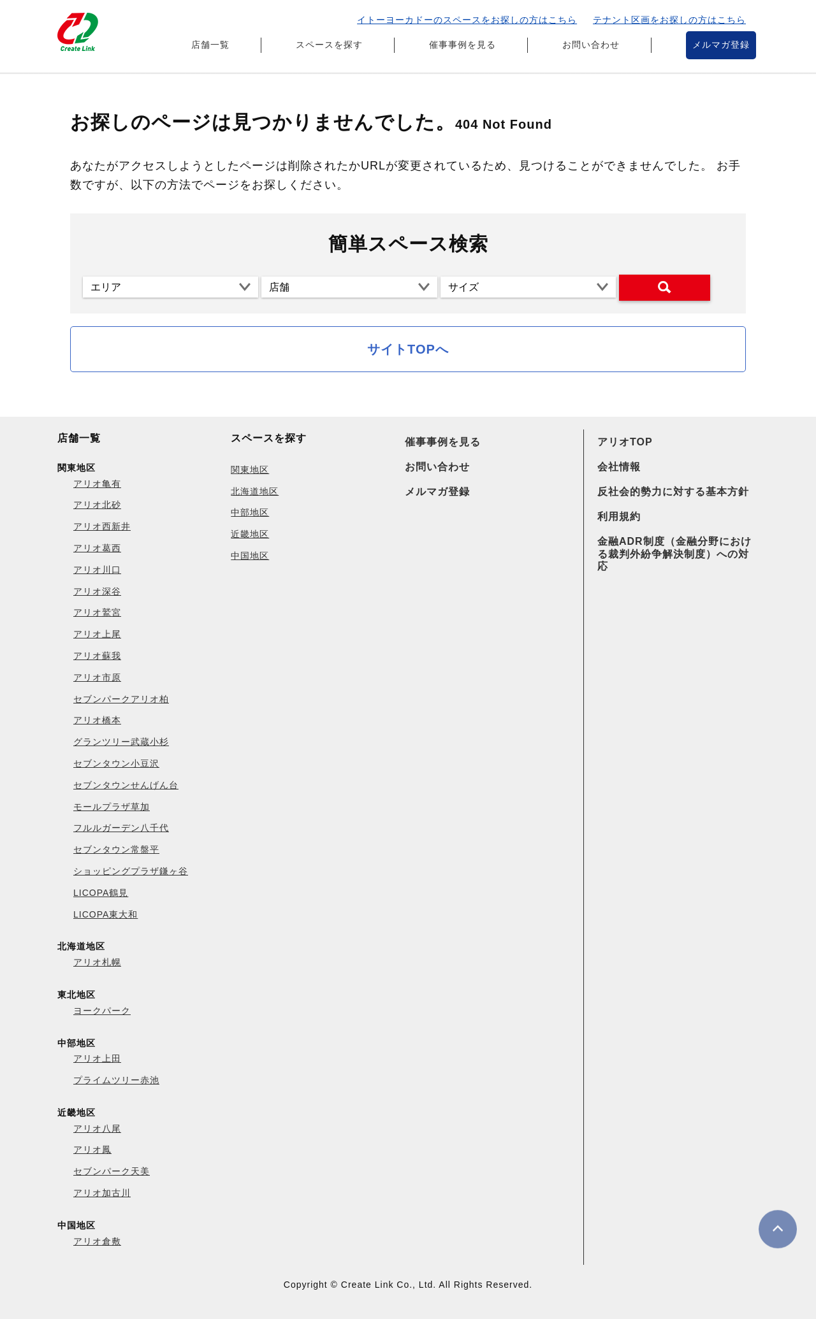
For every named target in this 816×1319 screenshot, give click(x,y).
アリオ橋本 (97, 720)
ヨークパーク (102, 1010)
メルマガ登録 (721, 45)
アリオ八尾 (97, 1128)
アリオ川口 (97, 570)
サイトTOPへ (408, 349)
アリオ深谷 (97, 591)
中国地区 (250, 556)
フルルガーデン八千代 (121, 828)
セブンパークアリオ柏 (121, 699)
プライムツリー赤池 (116, 1080)
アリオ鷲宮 (97, 612)
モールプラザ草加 (111, 807)
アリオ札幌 (97, 962)
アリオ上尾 (97, 634)
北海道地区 (255, 491)
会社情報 (619, 466)
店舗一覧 (210, 45)
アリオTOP (625, 441)
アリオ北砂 (97, 505)
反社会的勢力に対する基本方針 (673, 491)
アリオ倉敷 (97, 1241)
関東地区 (250, 470)
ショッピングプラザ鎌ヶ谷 (130, 871)
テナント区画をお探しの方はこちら (669, 20)
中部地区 (250, 512)
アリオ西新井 (102, 526)
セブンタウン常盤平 (116, 849)
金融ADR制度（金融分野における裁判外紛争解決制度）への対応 (674, 553)
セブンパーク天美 (111, 1171)
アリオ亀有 (97, 484)
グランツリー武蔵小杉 (121, 742)
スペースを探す (329, 45)
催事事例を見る (462, 45)
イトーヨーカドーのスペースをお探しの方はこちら (467, 20)
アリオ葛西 (97, 548)
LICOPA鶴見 (100, 893)
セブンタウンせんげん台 (125, 785)
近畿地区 (250, 534)
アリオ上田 (97, 1058)
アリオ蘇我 (97, 656)
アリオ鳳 (92, 1149)
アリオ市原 (97, 677)
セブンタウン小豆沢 (116, 763)
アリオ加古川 (102, 1193)
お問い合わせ (591, 45)
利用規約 (619, 516)
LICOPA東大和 (105, 914)
